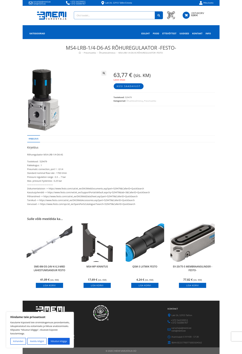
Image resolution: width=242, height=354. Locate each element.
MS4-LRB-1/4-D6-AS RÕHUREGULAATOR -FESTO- (140, 52)
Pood (156, 33)
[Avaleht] (80, 52)
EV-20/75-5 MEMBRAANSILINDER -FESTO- (192, 269)
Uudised (184, 33)
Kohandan (18, 341)
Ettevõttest (169, 33)
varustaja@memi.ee (42, 1)
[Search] (156, 15)
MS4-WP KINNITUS (97, 267)
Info (208, 34)
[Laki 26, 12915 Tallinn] (169, 315)
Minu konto (208, 3)
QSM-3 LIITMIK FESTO (145, 267)
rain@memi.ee (39, 3)
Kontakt (197, 33)
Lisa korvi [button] (49, 285)
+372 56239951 (78, 1)
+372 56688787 (78, 3)
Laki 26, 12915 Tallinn (182, 315)
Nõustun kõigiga (59, 341)
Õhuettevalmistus (134, 100)
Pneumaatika (150, 100)
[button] (103, 73)
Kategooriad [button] (37, 33)
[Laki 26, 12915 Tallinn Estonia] (103, 3)
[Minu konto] (201, 3)
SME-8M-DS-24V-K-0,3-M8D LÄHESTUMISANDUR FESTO (49, 269)
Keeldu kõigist (37, 341)
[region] (40, 330)
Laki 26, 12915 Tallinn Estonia (118, 3)
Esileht (145, 33)
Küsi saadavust (128, 86)
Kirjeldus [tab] (33, 138)
